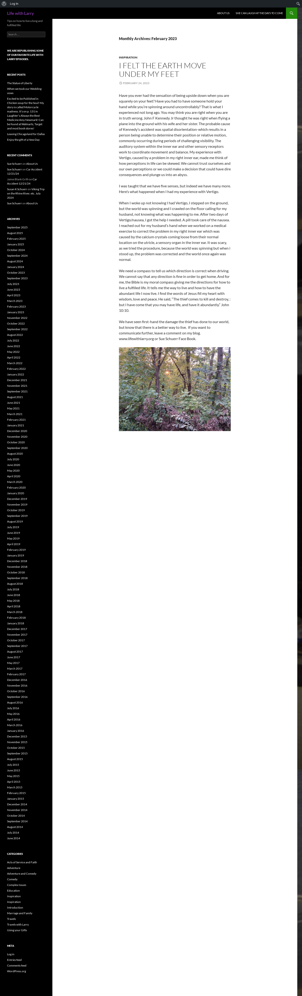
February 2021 (16, 419)
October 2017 (16, 640)
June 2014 (13, 838)
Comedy (12, 879)
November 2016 (17, 685)
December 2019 (17, 499)
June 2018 (13, 595)
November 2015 (17, 742)
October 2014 (16, 815)
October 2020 (16, 442)
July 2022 (13, 340)
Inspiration (128, 57)
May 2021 (13, 408)
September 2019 (17, 516)
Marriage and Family (19, 913)
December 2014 (17, 804)
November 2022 (17, 318)
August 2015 (15, 759)
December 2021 (17, 380)
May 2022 (13, 352)
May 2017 (13, 663)
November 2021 (17, 385)
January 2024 (15, 267)
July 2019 (13, 527)
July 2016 (13, 708)
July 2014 (13, 832)
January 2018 (15, 623)
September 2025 (17, 227)
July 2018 (13, 589)
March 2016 (14, 725)
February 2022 (16, 368)
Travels (11, 919)
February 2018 (16, 617)
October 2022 (16, 323)
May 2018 (13, 600)
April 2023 (13, 295)
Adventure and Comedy (21, 873)
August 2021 (15, 397)
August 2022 (15, 335)
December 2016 (17, 680)
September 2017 (17, 646)
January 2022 (15, 374)
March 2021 (14, 414)
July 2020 (13, 459)
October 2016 (16, 691)
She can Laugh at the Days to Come (259, 13)
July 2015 (13, 764)
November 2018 (17, 566)
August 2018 (15, 583)
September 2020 (17, 448)
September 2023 (17, 278)
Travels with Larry (18, 924)
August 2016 (15, 702)
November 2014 (17, 810)
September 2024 (17, 255)
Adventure (13, 868)
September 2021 (17, 391)
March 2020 (14, 482)
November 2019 (17, 504)
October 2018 (16, 572)
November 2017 (17, 634)
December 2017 (17, 629)
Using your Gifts (17, 930)
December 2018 (17, 561)
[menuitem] (4, 4)
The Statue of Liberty (19, 83)
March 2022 (14, 363)
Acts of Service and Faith (22, 862)
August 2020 (15, 453)
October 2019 (16, 510)
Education (13, 890)
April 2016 (13, 719)
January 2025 (15, 244)
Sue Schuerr (14, 163)
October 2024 (16, 250)
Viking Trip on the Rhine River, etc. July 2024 (26, 193)
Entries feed (14, 960)
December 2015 (17, 736)
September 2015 (17, 753)
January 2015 (15, 798)
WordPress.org (16, 971)
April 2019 (13, 544)
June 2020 (13, 465)
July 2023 (13, 284)
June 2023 (13, 289)
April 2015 (13, 781)
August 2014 (15, 827)
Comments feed (16, 965)
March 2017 (14, 668)
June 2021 (13, 402)
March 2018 (14, 612)
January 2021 (15, 425)
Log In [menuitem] (14, 3)
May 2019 (13, 538)
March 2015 (14, 787)
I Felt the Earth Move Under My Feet (162, 70)
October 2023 (16, 272)
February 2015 (16, 793)
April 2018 (13, 606)
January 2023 (15, 312)
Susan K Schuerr (17, 189)
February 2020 (16, 487)
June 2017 (13, 657)
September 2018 (17, 578)
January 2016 (15, 731)
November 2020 (17, 436)
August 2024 (15, 261)
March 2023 (14, 301)
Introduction (15, 907)
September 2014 (17, 821)
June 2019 (13, 533)
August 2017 (15, 651)
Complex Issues (16, 885)
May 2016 (13, 714)
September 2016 (17, 697)
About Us (223, 13)
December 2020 (17, 431)
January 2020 (15, 493)
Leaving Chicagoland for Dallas (26, 134)
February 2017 (16, 674)
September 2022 (17, 329)
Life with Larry (20, 13)
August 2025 (15, 233)
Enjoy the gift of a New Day (23, 139)
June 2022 (13, 346)
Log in (10, 954)
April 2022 (13, 357)
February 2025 (16, 238)
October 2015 (16, 747)
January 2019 (15, 555)
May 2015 (13, 776)
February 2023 (16, 306)
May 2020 (13, 470)
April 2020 (13, 476)
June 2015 (13, 770)
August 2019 (15, 521)
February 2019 (16, 550)
